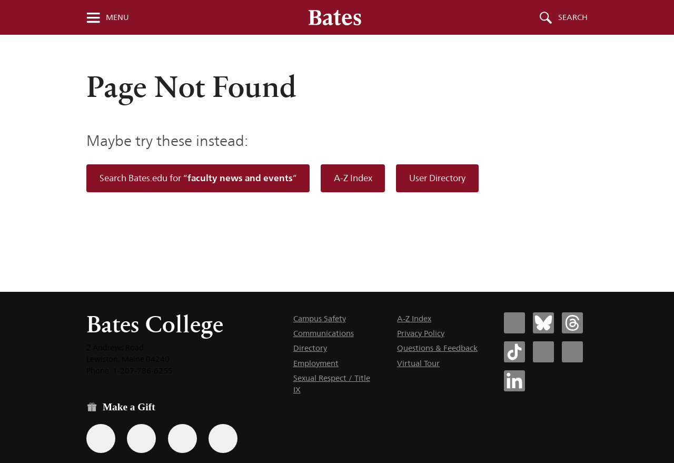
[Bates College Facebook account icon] (514, 322)
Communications (323, 333)
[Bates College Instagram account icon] (543, 351)
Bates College (154, 324)
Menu (117, 17)
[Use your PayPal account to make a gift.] (182, 438)
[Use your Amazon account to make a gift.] (141, 438)
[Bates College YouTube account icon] (572, 351)
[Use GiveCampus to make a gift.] (223, 438)
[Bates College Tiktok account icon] (514, 351)
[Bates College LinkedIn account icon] (514, 380)
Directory (310, 347)
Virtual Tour (418, 363)
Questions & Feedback (437, 347)
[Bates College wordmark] (335, 17)
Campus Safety (319, 318)
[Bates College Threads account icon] (572, 322)
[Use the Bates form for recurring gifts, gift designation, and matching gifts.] (100, 438)
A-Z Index (353, 178)
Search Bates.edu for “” (198, 177)
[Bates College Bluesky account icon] (543, 322)
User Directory (437, 178)
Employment (316, 363)
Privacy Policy (420, 333)
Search (573, 17)
